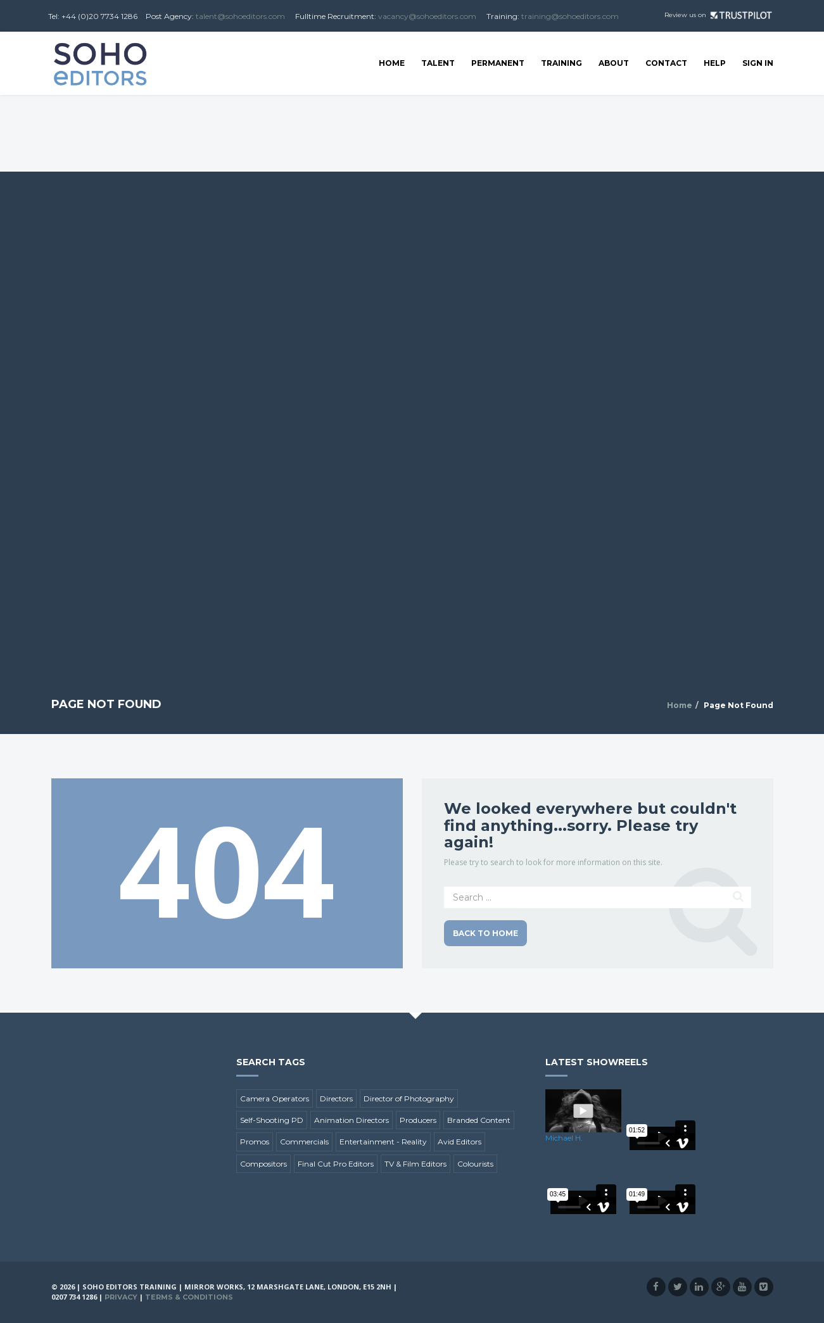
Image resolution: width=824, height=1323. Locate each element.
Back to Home (485, 933)
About (614, 63)
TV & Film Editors (415, 1163)
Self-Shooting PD (271, 1120)
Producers (418, 1120)
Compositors (263, 1163)
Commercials (304, 1141)
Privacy (121, 1297)
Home (392, 63)
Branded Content (478, 1120)
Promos (254, 1141)
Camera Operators (274, 1098)
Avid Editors (459, 1141)
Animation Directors (351, 1120)
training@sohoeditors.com (570, 16)
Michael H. (564, 1138)
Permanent (497, 63)
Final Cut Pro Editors (336, 1163)
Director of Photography (409, 1098)
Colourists (475, 1163)
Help (715, 63)
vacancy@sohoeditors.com (427, 16)
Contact (666, 63)
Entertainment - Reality (383, 1141)
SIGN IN (757, 63)
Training (561, 63)
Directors (336, 1098)
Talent (438, 63)
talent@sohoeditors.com (240, 16)
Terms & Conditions (189, 1297)
